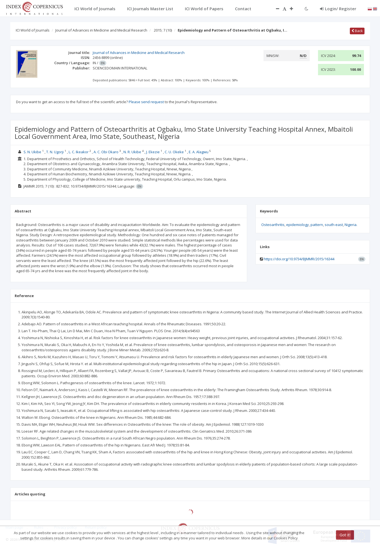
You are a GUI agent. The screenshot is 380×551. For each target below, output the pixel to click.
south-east (334, 224)
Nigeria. (351, 224)
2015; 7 (163, 30)
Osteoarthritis (273, 224)
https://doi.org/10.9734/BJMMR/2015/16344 (299, 258)
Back (357, 30)
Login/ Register (338, 8)
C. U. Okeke (174, 151)
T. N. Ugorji (55, 151)
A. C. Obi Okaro (106, 151)
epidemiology (297, 224)
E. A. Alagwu (198, 151)
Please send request (146, 101)
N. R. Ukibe (132, 151)
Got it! (345, 534)
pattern (317, 224)
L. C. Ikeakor (79, 151)
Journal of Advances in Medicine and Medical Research (101, 30)
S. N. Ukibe (32, 151)
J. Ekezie (153, 151)
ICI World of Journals (33, 30)
